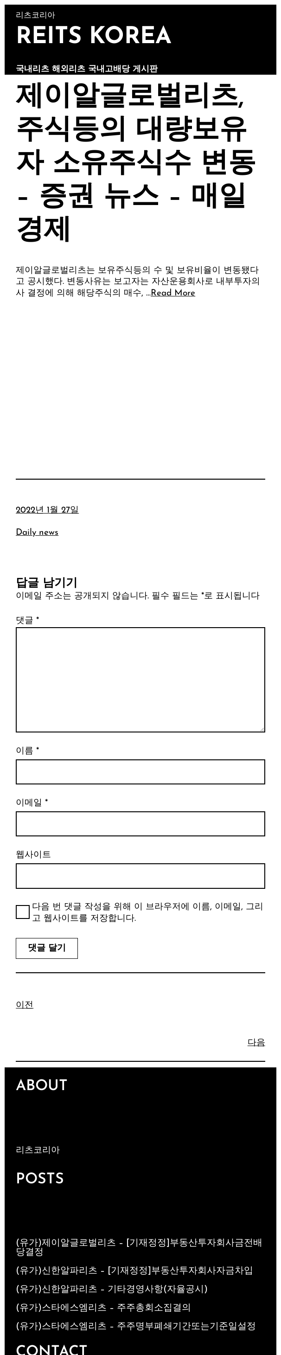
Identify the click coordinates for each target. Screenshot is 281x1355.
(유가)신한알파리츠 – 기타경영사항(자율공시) (112, 1289)
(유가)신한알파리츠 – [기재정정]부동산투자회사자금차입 (134, 1271)
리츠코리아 (38, 1150)
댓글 (27, 620)
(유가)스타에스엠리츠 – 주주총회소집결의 (103, 1308)
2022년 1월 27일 (47, 510)
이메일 (32, 803)
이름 (27, 751)
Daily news (37, 532)
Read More (173, 293)
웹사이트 (33, 855)
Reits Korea (94, 37)
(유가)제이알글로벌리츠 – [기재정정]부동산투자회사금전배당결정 (139, 1248)
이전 (24, 1005)
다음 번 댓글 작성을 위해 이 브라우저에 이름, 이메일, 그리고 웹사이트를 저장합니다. (147, 913)
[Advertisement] (140, 376)
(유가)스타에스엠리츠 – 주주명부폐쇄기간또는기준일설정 (136, 1326)
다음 (256, 1043)
